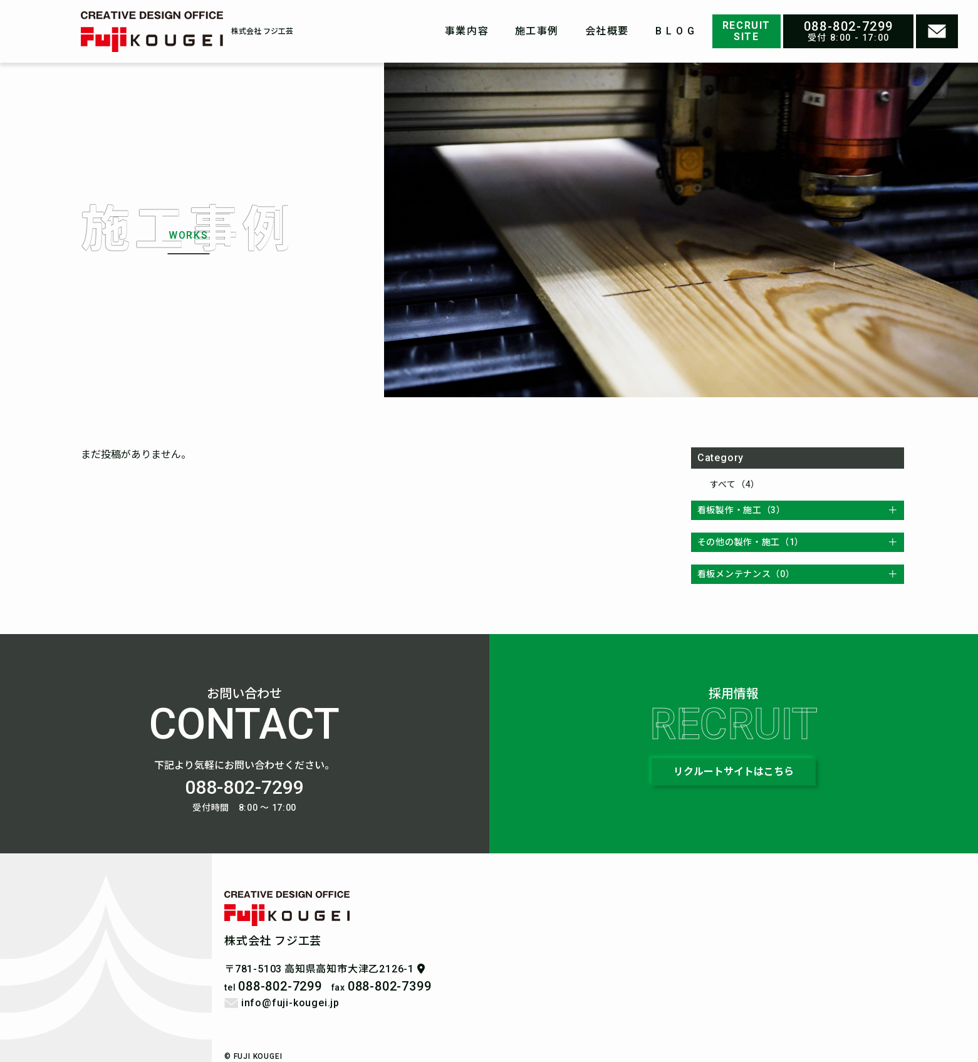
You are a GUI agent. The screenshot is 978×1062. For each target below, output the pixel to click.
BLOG (677, 31)
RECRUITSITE (746, 31)
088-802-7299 (848, 26)
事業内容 (467, 31)
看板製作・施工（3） (741, 510)
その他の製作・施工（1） (750, 542)
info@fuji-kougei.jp (282, 1003)
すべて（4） (735, 484)
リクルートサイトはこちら (734, 772)
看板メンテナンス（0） (746, 574)
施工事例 (537, 31)
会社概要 (607, 31)
